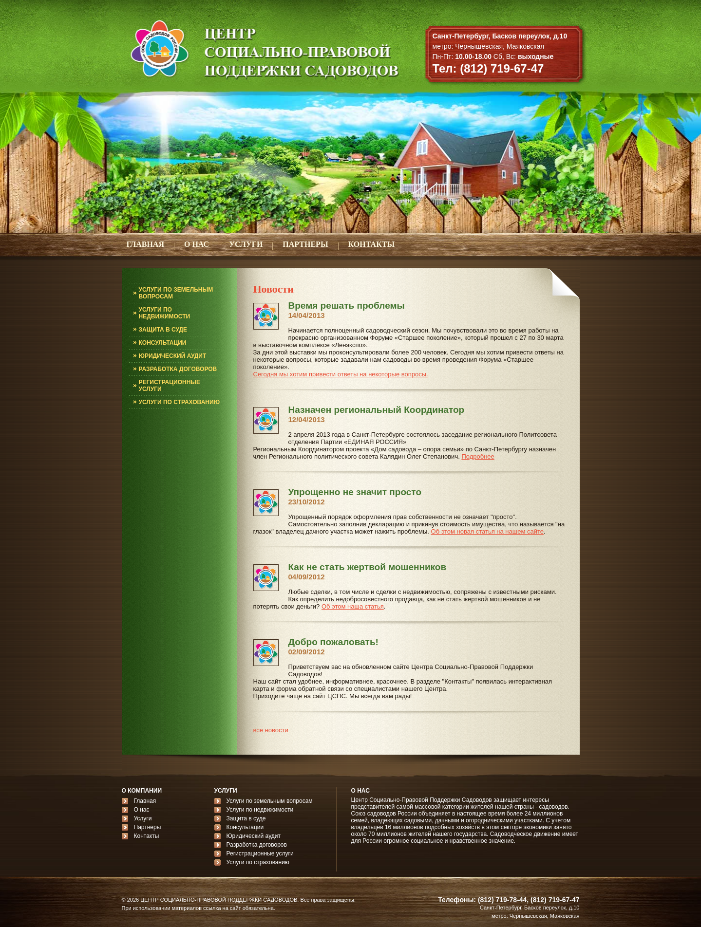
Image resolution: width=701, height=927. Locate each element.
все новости (270, 730)
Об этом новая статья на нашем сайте (487, 531)
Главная (145, 800)
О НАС (196, 244)
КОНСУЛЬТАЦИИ (163, 342)
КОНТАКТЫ (371, 244)
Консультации (245, 827)
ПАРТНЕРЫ (305, 244)
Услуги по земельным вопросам (270, 800)
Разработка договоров (257, 844)
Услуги (143, 818)
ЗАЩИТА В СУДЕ (163, 329)
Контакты (146, 836)
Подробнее (477, 456)
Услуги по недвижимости (260, 809)
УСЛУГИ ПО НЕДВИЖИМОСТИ (164, 313)
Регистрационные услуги (260, 853)
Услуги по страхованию (258, 862)
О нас (142, 809)
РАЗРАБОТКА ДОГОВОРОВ (178, 369)
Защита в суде (246, 818)
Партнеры (147, 827)
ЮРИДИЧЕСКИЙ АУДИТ (173, 355)
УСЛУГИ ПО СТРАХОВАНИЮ (179, 402)
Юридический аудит (254, 836)
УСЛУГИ (246, 244)
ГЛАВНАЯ (145, 244)
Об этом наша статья (353, 606)
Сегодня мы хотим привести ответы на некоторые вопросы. (340, 374)
